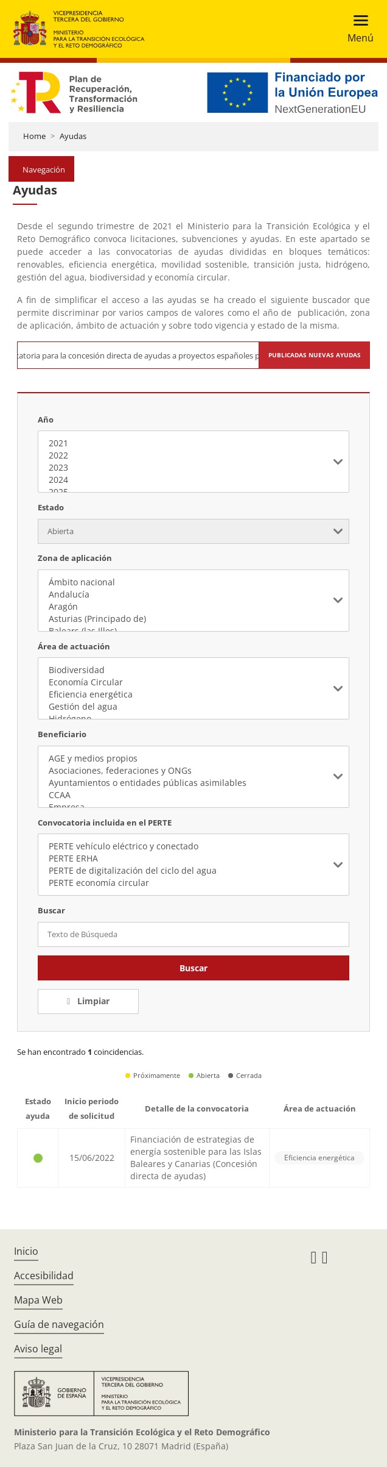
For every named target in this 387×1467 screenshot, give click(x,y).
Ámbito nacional (193, 582)
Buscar (193, 968)
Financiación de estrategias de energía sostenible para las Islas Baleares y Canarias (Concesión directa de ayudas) (196, 1157)
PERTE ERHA (193, 858)
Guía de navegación (59, 1324)
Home (34, 135)
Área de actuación (74, 646)
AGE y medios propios (193, 758)
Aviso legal (38, 1348)
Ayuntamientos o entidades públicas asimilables (193, 783)
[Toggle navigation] (357, 29)
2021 (193, 443)
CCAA (193, 795)
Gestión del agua (193, 707)
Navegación (44, 169)
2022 (193, 455)
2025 (193, 492)
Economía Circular (193, 682)
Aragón (193, 607)
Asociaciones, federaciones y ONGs (193, 771)
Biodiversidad (193, 670)
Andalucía (193, 594)
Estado (51, 507)
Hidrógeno (193, 719)
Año (46, 419)
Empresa (193, 807)
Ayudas (73, 135)
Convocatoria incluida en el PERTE (105, 822)
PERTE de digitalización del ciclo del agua (193, 871)
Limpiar (92, 1001)
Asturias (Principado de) (193, 619)
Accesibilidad (44, 1275)
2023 (193, 468)
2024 (193, 480)
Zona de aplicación (75, 557)
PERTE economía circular (193, 883)
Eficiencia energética (193, 694)
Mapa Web (38, 1300)
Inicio (26, 1251)
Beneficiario (62, 734)
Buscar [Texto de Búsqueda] (51, 910)
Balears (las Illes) (193, 631)
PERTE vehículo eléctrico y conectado (193, 846)
